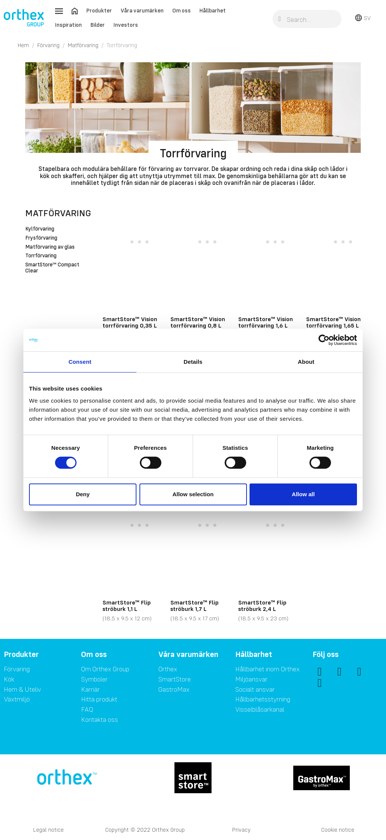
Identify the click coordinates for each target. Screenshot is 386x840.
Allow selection (192, 494)
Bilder (97, 24)
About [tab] (306, 361)
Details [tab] (193, 361)
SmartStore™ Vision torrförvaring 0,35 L (130, 322)
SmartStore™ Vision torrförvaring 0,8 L (197, 322)
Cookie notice (337, 829)
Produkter (99, 10)
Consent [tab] (80, 361)
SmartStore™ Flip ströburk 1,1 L (127, 605)
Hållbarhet (212, 10)
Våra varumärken (142, 10)
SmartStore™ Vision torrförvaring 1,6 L (265, 322)
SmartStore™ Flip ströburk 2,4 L (262, 605)
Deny (83, 494)
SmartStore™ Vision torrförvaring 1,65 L (333, 322)
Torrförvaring (41, 256)
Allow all (303, 494)
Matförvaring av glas (50, 247)
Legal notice (48, 829)
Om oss (181, 10)
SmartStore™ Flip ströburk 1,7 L (194, 605)
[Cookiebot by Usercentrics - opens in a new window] (324, 340)
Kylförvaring (39, 229)
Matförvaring (58, 213)
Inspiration (68, 24)
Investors (125, 24)
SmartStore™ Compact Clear (52, 268)
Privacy (241, 829)
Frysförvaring (41, 238)
